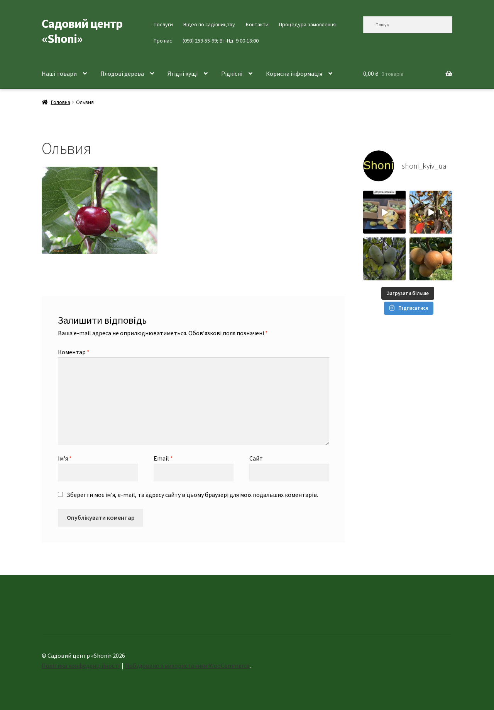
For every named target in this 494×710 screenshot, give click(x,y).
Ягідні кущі (182, 73)
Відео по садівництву (209, 24)
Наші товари (59, 73)
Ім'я (65, 458)
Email (163, 458)
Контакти (257, 24)
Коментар (74, 352)
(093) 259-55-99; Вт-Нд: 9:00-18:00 (221, 40)
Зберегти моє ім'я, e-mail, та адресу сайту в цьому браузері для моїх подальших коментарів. (192, 494)
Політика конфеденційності (81, 665)
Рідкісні (231, 73)
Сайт (256, 458)
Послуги (163, 24)
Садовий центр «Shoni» (82, 31)
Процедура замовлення (307, 24)
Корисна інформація (294, 73)
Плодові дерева (122, 73)
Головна (60, 102)
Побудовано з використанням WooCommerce (187, 665)
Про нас (163, 40)
